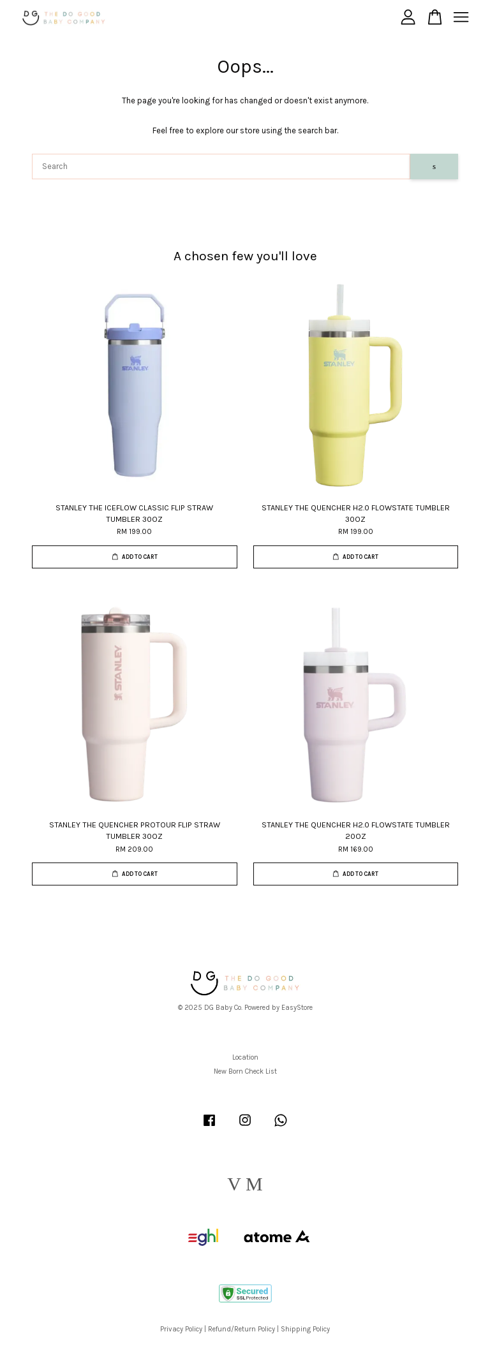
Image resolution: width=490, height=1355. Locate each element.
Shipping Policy (305, 1329)
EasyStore (297, 1007)
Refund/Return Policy (241, 1329)
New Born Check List (245, 1071)
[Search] (221, 166)
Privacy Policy (181, 1329)
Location (245, 1057)
